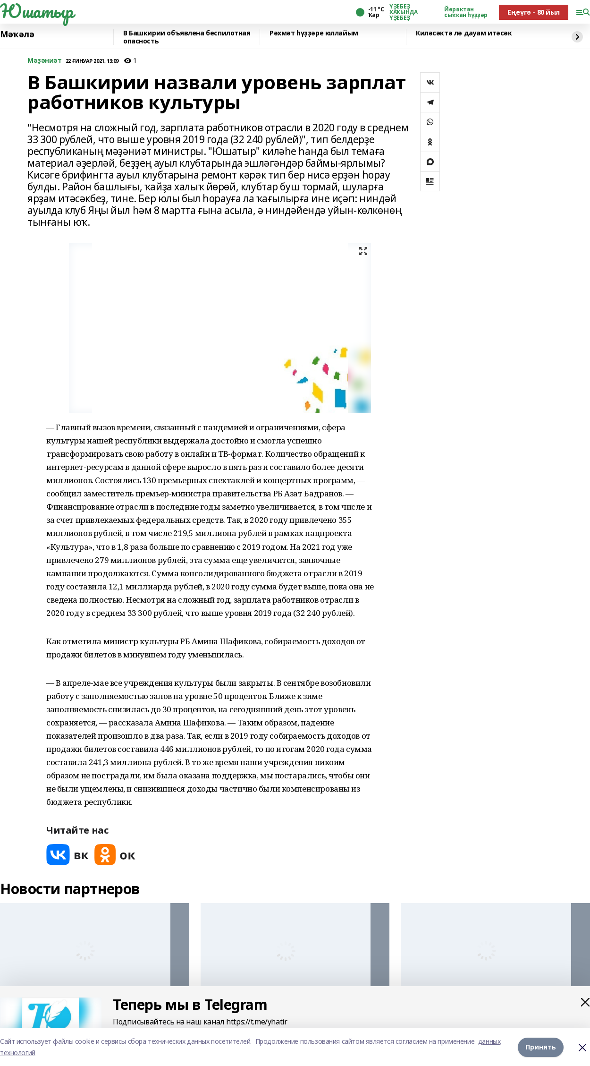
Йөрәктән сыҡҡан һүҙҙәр (466, 12)
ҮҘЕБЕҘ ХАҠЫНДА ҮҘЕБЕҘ (403, 12)
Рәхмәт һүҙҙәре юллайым (314, 33)
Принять (540, 1046)
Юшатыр (36, 10)
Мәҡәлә (17, 34)
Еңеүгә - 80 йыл (533, 12)
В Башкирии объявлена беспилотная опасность (187, 37)
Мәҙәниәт (44, 61)
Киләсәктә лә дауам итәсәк (464, 33)
